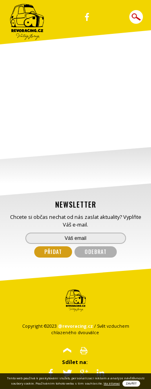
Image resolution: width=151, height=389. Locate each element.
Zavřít (131, 383)
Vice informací (111, 383)
